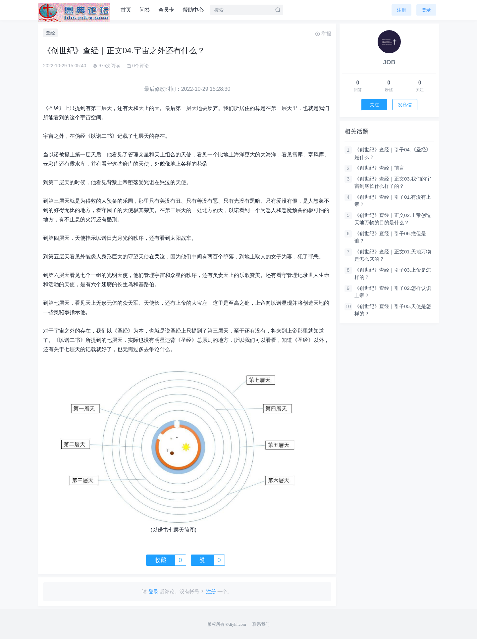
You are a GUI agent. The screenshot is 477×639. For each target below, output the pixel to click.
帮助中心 (193, 10)
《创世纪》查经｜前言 (379, 168)
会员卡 (166, 10)
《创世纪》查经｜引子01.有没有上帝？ (392, 200)
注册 (401, 10)
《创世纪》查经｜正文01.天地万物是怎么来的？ (392, 255)
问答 (144, 10)
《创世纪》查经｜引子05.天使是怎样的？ (392, 310)
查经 (50, 32)
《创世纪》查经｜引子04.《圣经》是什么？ (392, 153)
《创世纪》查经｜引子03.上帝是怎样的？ (392, 273)
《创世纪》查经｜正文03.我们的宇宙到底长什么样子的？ (392, 182)
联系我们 (261, 624)
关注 (374, 104)
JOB (389, 62)
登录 (426, 10)
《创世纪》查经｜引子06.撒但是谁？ (390, 237)
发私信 (405, 104)
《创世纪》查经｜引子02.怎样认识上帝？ (392, 291)
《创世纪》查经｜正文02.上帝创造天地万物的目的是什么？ (392, 219)
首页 (126, 10)
